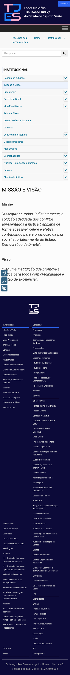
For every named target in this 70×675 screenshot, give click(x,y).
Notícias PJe (38, 628)
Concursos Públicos (11, 402)
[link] (64, 4)
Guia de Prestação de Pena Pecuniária (45, 453)
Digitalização (38, 599)
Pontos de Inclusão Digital (44, 406)
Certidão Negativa (41, 415)
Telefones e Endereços (43, 385)
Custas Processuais (41, 459)
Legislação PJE (39, 618)
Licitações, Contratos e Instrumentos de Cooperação (45, 569)
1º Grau (36, 604)
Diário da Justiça (10, 528)
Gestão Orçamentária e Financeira (43, 561)
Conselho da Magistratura (17, 120)
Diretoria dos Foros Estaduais (41, 430)
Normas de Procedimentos (15, 587)
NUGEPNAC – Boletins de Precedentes (14, 626)
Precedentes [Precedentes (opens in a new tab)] (38, 348)
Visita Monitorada (41, 513)
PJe (34, 593)
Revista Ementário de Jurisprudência (12, 581)
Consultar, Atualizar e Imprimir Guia (42, 466)
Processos (37, 330)
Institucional (8, 324)
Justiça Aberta (39, 372)
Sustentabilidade (40, 580)
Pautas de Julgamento (42, 362)
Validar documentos (41, 358)
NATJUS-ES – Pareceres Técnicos (13, 610)
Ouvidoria (37, 575)
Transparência (39, 523)
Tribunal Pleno (11, 113)
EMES (5, 653)
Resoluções (8, 548)
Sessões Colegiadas (11, 397)
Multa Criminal (39, 472)
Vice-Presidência (13, 106)
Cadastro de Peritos (41, 495)
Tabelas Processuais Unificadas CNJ (42, 379)
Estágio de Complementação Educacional (45, 507)
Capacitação (38, 633)
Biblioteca (37, 500)
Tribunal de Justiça (41, 608)
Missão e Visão (12, 84)
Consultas (37, 324)
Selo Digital (38, 482)
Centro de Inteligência (15, 134)
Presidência (10, 92)
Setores (8, 170)
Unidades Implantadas (42, 643)
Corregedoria (39, 653)
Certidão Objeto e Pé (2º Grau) (44, 422)
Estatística (7, 648)
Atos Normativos (10, 538)
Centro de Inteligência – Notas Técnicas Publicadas (14, 618)
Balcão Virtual (39, 400)
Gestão (36, 549)
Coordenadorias (12, 155)
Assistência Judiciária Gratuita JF (42, 489)
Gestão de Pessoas (41, 554)
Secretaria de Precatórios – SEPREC (45, 341)
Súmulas (6, 553)
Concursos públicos (14, 78)
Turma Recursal (39, 613)
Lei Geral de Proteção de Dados (44, 587)
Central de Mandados (42, 518)
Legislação (7, 533)
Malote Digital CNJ (41, 446)
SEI (34, 648)
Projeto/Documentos (42, 623)
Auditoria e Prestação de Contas (44, 543)
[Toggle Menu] (65, 28)
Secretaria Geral (12, 99)
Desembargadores (13, 141)
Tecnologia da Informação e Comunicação (45, 535)
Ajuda (35, 638)
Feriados (36, 390)
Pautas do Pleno (40, 368)
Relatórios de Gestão (12, 574)
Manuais (6, 603)
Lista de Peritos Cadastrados (45, 353)
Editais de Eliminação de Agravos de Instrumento (13, 568)
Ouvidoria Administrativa (14, 369)
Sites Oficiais (38, 436)
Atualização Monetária (42, 477)
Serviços (36, 395)
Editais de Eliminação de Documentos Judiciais (13, 560)
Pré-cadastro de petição (43, 441)
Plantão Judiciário (13, 177)
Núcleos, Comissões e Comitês (20, 163)
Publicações (8, 523)
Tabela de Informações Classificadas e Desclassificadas (13, 595)
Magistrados (10, 148)
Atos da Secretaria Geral (13, 543)
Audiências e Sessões (42, 528)
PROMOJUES (9, 407)
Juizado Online (39, 410)
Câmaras (8, 127)
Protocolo (37, 335)
